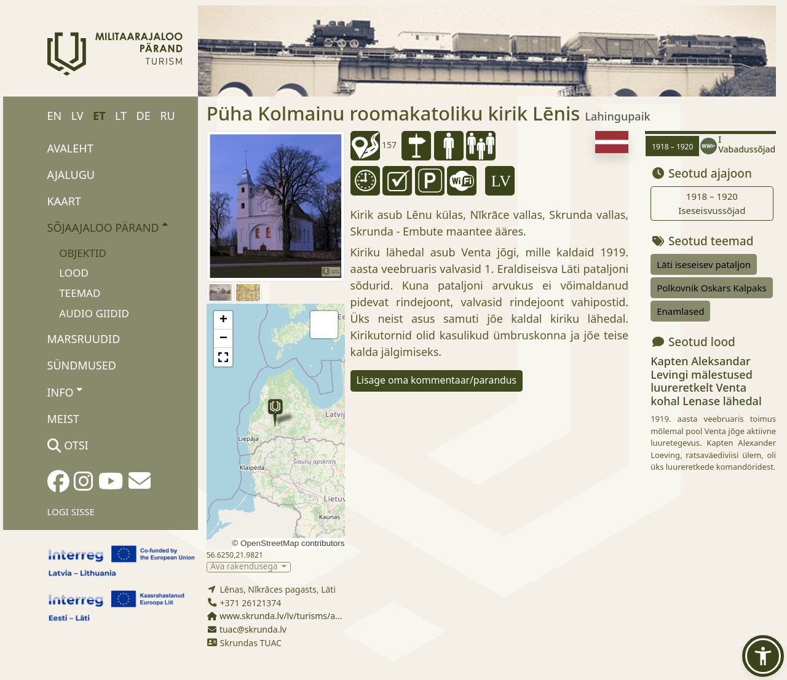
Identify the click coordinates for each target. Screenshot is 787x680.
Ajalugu (71, 174)
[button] (275, 413)
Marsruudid (84, 338)
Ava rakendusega (245, 567)
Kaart (64, 201)
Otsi (68, 445)
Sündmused (81, 365)
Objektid (82, 253)
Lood (74, 273)
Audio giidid (94, 313)
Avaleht (70, 148)
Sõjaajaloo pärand (107, 227)
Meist (63, 418)
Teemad (79, 293)
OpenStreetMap (269, 543)
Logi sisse (71, 511)
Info (64, 392)
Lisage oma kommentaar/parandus (437, 380)
